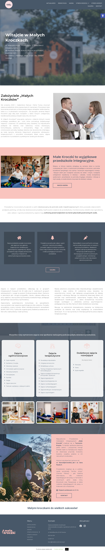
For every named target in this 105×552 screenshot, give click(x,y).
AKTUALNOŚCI (51, 3)
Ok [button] (67, 549)
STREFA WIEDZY (96, 3)
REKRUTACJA (62, 3)
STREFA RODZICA (82, 3)
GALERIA (90, 6)
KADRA (71, 3)
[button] (103, 15)
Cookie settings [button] (58, 549)
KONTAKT (99, 6)
